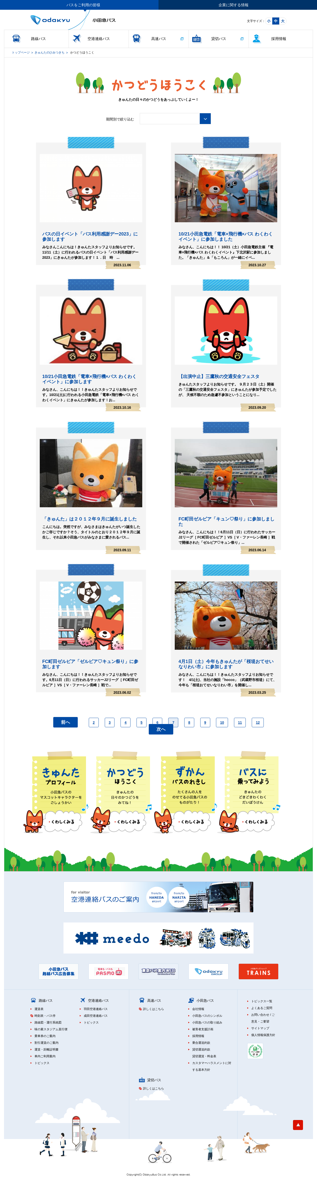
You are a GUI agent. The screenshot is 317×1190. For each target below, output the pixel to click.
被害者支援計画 (202, 1029)
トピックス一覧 (261, 1001)
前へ (65, 722)
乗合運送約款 (201, 1042)
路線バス (38, 38)
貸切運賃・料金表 (204, 1056)
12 (258, 722)
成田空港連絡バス (96, 1016)
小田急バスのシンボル (207, 1016)
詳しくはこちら (153, 1009)
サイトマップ (260, 1028)
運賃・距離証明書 (46, 1049)
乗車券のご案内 (45, 1036)
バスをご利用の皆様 (83, 5)
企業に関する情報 (233, 5)
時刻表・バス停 (45, 1016)
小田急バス (205, 1000)
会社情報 (198, 1009)
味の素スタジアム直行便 (51, 1029)
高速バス (158, 38)
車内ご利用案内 (45, 1056)
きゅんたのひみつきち (49, 52)
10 (222, 722)
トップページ (21, 52)
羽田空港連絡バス (96, 1009)
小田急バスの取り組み (207, 1022)
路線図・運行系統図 (48, 1022)
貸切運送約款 (201, 1049)
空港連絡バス (99, 38)
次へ (161, 729)
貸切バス (218, 38)
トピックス (42, 1063)
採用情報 (278, 38)
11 (240, 722)
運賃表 (39, 1009)
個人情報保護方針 (263, 1035)
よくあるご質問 (261, 1008)
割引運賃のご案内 (46, 1042)
